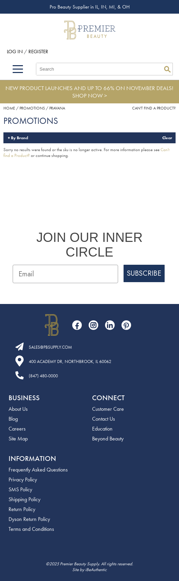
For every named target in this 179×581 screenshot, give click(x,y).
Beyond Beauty (108, 438)
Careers (17, 428)
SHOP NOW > (89, 95)
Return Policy (22, 509)
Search (167, 69)
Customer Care (108, 408)
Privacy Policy (23, 479)
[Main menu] (18, 69)
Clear (167, 138)
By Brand (19, 138)
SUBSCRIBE (144, 273)
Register (38, 51)
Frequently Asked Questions (38, 469)
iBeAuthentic (96, 569)
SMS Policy (20, 489)
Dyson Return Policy (29, 519)
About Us (18, 408)
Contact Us (103, 418)
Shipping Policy (24, 499)
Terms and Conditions (31, 529)
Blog (13, 418)
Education (102, 428)
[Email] (65, 274)
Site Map (18, 438)
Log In (15, 51)
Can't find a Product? (154, 108)
